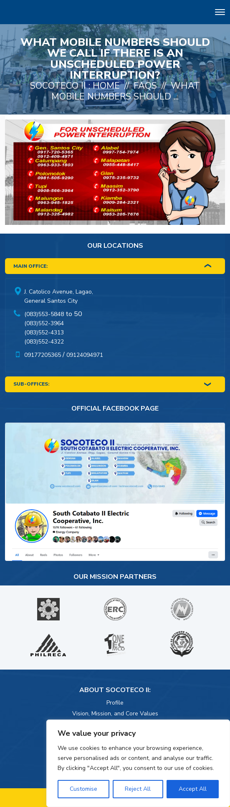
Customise (83, 789)
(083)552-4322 (44, 342)
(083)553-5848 (44, 314)
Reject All (138, 789)
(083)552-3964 (44, 323)
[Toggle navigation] (220, 13)
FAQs (145, 86)
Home (106, 86)
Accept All (193, 789)
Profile (115, 703)
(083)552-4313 (44, 332)
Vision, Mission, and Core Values (115, 713)
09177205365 (42, 355)
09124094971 (84, 355)
